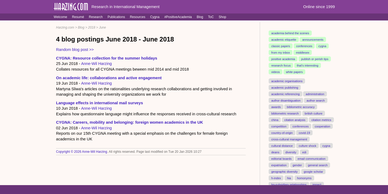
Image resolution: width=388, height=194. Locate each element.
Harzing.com (65, 27)
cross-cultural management (289, 139)
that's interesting (307, 65)
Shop (222, 17)
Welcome (60, 17)
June (102, 27)
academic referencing (285, 94)
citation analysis (294, 119)
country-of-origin (282, 132)
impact (317, 184)
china (274, 119)
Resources (137, 17)
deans (275, 152)
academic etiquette (283, 39)
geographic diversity (284, 171)
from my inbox (280, 52)
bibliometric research (285, 113)
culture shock (307, 145)
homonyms (304, 177)
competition (279, 126)
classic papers (280, 46)
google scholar (313, 171)
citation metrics (321, 119)
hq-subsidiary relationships (289, 184)
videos (275, 72)
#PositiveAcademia (178, 17)
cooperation (322, 126)
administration (315, 94)
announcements (313, 39)
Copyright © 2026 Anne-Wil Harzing (81, 152)
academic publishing (284, 87)
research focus (281, 65)
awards (276, 106)
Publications (116, 17)
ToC (211, 17)
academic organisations (287, 81)
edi (304, 152)
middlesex (302, 52)
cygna (322, 46)
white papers (294, 72)
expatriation (279, 165)
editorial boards (281, 158)
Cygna (155, 17)
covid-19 (304, 132)
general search (318, 165)
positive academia (283, 59)
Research (96, 17)
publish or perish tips (314, 59)
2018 (91, 27)
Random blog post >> (75, 49)
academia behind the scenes (290, 33)
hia (289, 177)
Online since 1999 (319, 7)
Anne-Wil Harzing (96, 63)
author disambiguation (286, 100)
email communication (311, 158)
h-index (276, 177)
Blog (200, 17)
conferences (304, 46)
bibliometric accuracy (301, 106)
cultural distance (282, 145)
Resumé (78, 17)
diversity (290, 152)
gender (297, 165)
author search (316, 100)
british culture (314, 113)
